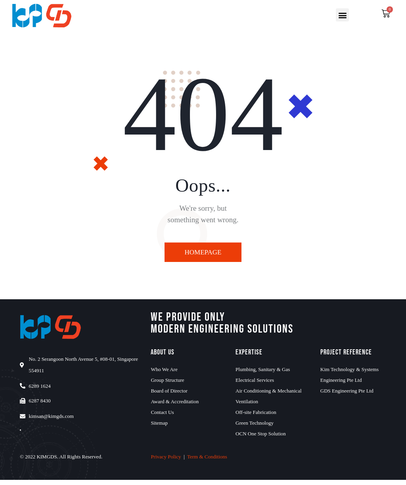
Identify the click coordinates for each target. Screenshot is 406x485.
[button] (342, 14)
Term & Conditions (207, 462)
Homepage (203, 252)
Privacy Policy (166, 462)
